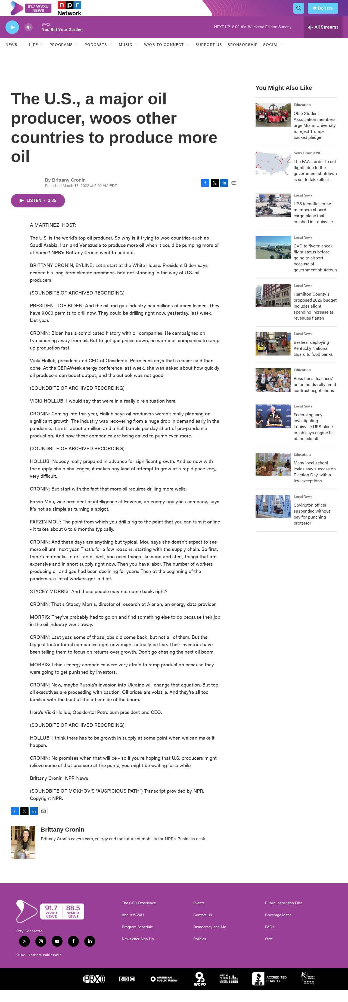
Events (198, 915)
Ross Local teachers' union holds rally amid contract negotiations (315, 396)
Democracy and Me (209, 939)
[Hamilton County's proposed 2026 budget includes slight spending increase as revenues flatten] (273, 308)
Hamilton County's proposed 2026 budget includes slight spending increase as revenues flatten (315, 318)
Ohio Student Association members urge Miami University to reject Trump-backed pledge (315, 137)
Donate (328, 14)
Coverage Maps (278, 927)
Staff (268, 951)
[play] (12, 39)
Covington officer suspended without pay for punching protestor (312, 526)
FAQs (269, 939)
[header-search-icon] (301, 14)
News (11, 56)
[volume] (28, 39)
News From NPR (307, 165)
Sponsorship (243, 56)
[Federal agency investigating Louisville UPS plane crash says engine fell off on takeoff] (273, 428)
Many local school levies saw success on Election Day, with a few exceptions (315, 484)
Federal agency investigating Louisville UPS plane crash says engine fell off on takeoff (314, 439)
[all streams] (323, 39)
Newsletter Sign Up (138, 951)
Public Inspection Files (284, 915)
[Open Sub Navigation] (21, 56)
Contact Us (202, 927)
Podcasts (96, 56)
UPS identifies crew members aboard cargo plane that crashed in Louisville (313, 225)
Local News (303, 208)
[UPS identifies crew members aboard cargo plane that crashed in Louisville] (273, 217)
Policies (199, 951)
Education (302, 117)
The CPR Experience (139, 915)
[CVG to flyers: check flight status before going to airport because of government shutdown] (273, 259)
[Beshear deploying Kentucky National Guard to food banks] (273, 356)
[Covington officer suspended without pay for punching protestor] (273, 519)
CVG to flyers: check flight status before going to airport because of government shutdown (315, 270)
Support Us (208, 56)
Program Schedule (137, 939)
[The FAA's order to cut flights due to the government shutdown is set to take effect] (273, 175)
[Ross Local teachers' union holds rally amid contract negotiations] (273, 392)
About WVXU (133, 927)
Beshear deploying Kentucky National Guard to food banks (313, 360)
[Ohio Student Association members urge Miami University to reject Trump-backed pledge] (273, 127)
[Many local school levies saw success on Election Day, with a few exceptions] (273, 476)
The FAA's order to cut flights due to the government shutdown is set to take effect (315, 182)
